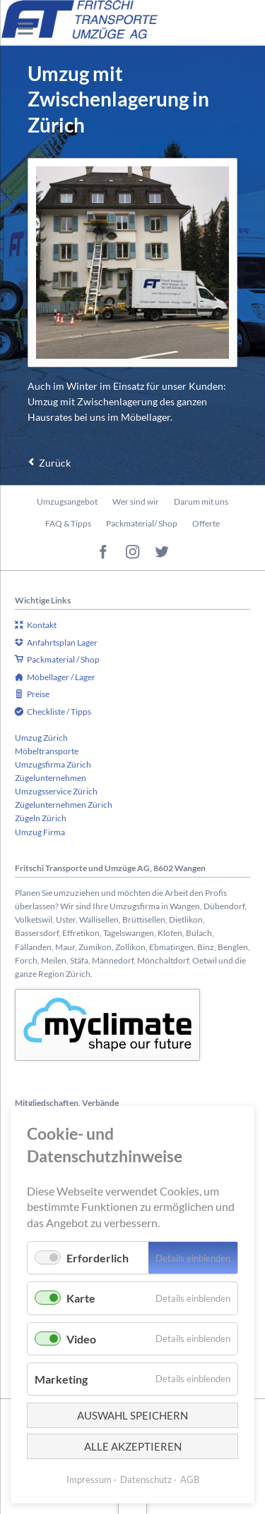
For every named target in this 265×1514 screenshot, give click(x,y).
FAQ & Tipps (68, 523)
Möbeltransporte (46, 751)
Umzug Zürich (41, 737)
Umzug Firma (40, 832)
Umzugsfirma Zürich (53, 764)
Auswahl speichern (132, 1415)
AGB (189, 1479)
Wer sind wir (135, 501)
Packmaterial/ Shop (141, 523)
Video (81, 1339)
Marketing (61, 1379)
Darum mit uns (201, 501)
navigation (25, 28)
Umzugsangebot (67, 501)
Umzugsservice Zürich (56, 791)
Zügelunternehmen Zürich (63, 804)
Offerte (206, 523)
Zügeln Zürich (40, 818)
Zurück (55, 463)
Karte (80, 1298)
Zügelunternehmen (50, 778)
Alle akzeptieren (133, 1446)
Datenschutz (146, 1479)
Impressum (89, 1479)
